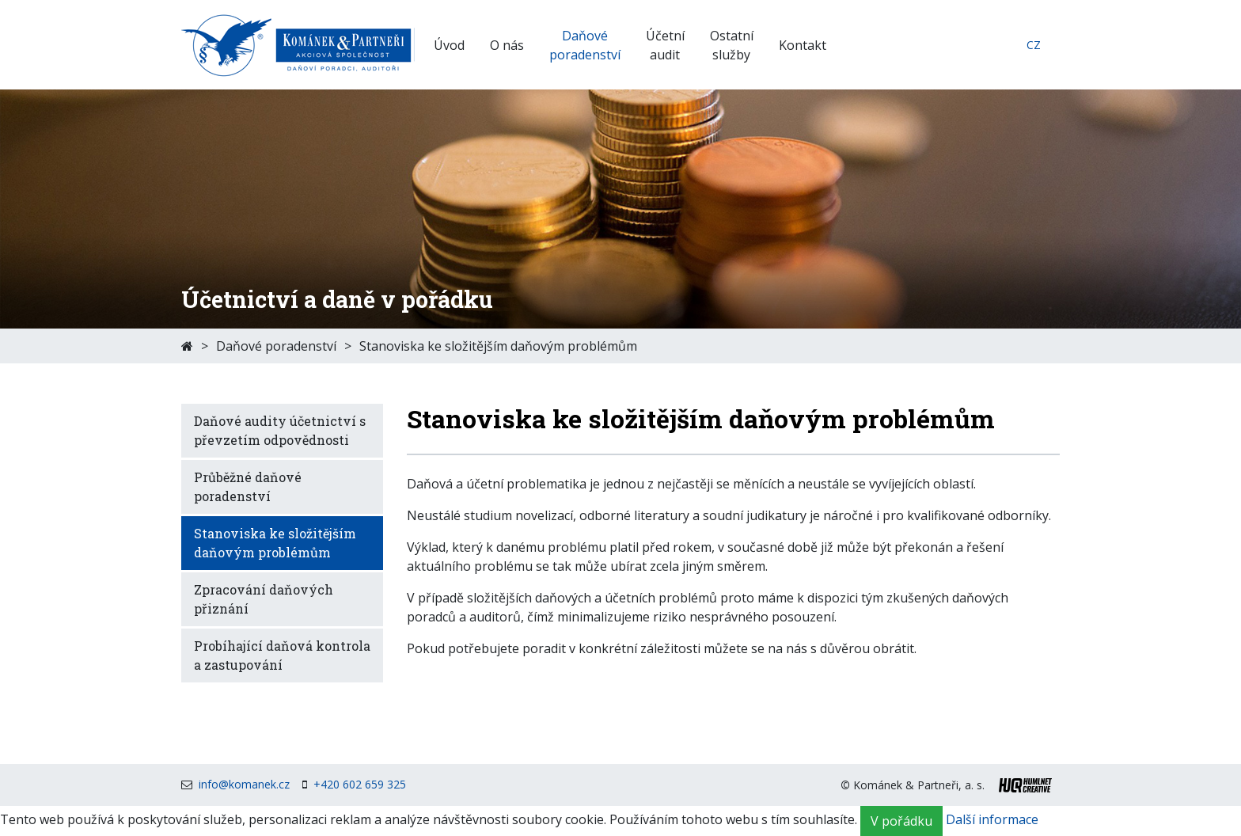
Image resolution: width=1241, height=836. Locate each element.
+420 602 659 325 (359, 784)
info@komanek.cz (244, 784)
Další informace (992, 820)
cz (1034, 44)
